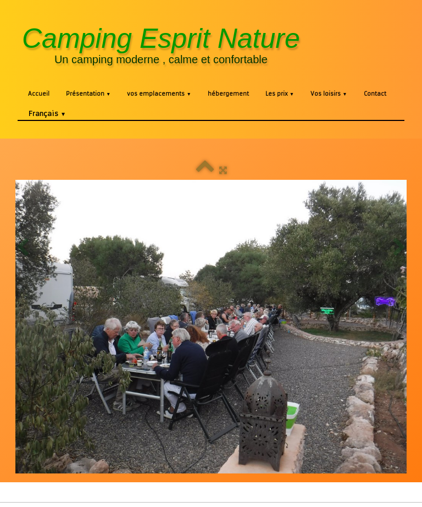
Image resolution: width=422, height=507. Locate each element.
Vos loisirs (328, 93)
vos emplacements (159, 93)
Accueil (38, 93)
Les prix (279, 93)
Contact (375, 93)
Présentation (88, 93)
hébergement (228, 93)
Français (47, 113)
